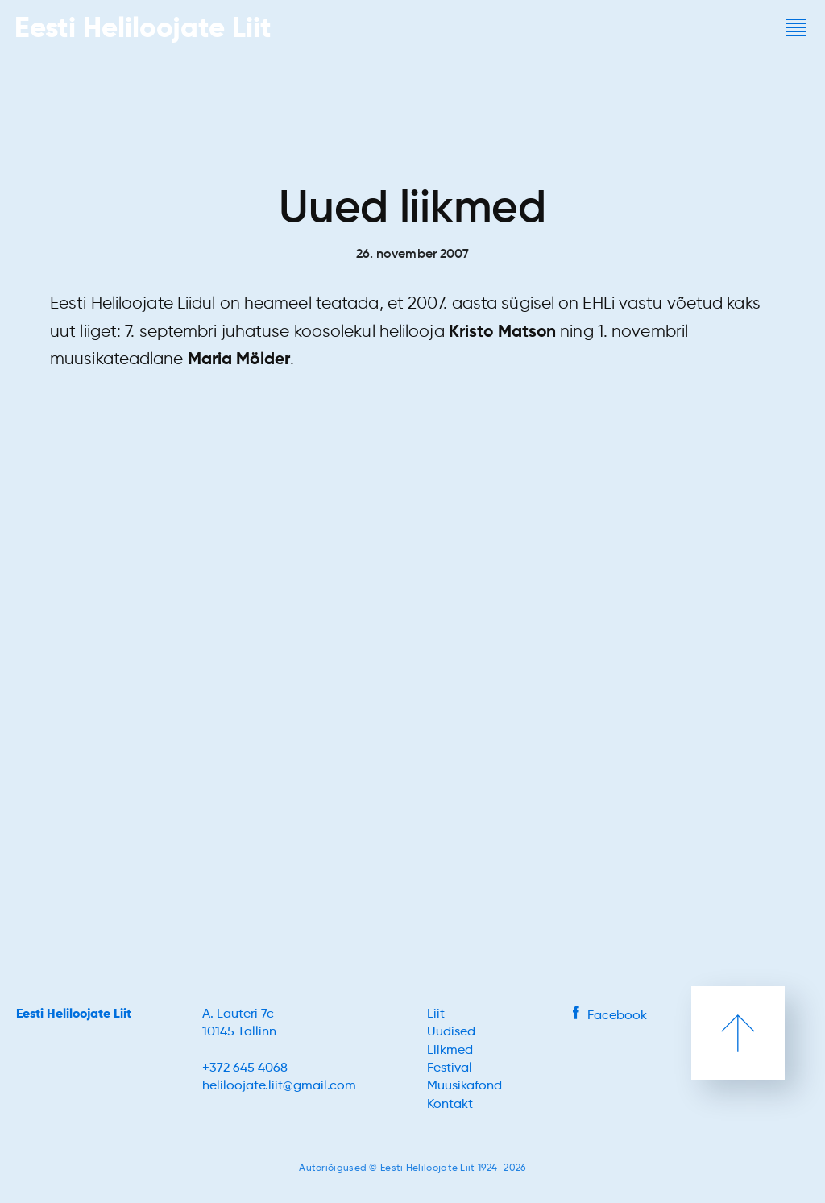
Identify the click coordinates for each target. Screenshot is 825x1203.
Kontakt (450, 1104)
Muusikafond (464, 1086)
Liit (436, 1014)
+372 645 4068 (245, 1068)
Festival (449, 1068)
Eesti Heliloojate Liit (73, 1014)
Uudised (451, 1032)
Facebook (610, 1016)
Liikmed (450, 1050)
